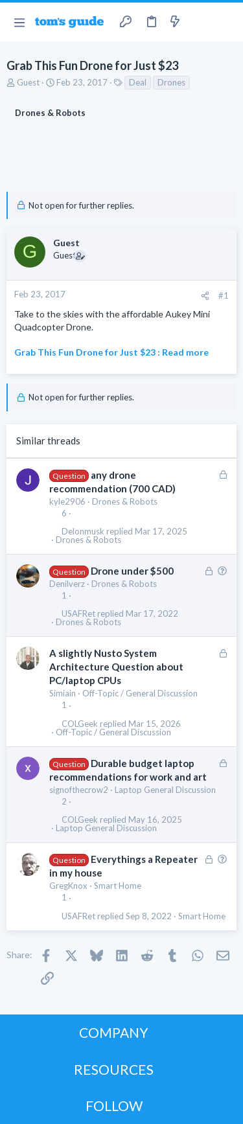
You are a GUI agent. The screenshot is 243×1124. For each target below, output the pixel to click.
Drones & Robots (124, 501)
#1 (223, 295)
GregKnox (68, 885)
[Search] (225, 22)
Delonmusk (83, 531)
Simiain (62, 693)
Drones (171, 82)
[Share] (205, 296)
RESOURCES (114, 1069)
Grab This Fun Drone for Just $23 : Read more (111, 352)
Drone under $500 (132, 571)
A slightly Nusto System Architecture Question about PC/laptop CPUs (116, 666)
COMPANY (113, 1032)
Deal (137, 82)
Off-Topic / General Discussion (140, 693)
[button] (19, 22)
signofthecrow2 (78, 790)
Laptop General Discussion (165, 790)
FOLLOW (114, 1105)
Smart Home (117, 885)
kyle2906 (67, 501)
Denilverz (67, 584)
